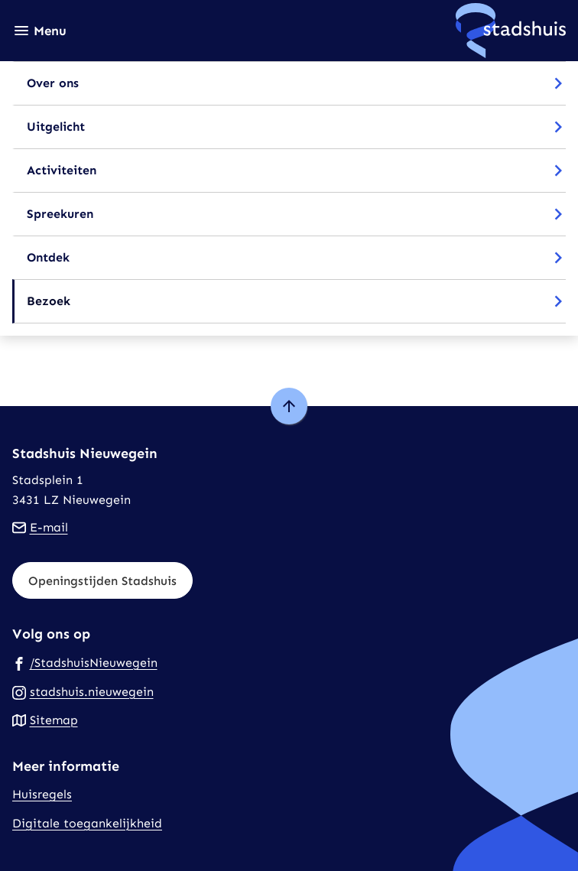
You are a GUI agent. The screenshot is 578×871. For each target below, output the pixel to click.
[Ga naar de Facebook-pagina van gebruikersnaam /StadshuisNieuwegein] (84, 662)
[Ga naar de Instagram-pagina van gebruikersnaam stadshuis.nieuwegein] (83, 691)
